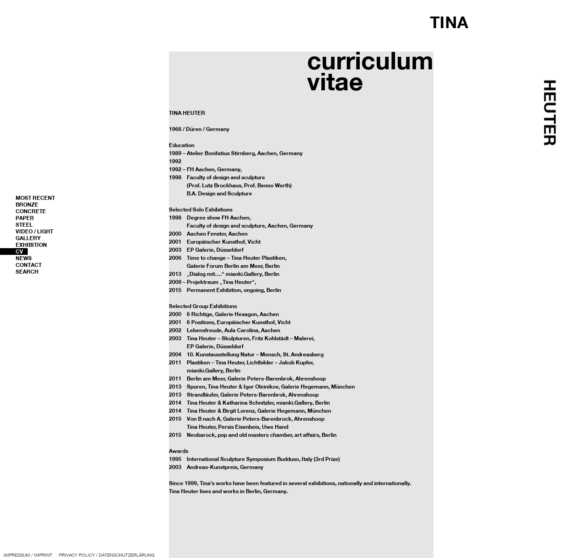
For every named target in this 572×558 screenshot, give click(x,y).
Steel (24, 224)
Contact (29, 265)
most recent (35, 197)
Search (27, 271)
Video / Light (34, 231)
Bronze (27, 204)
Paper (25, 218)
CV (19, 251)
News (24, 258)
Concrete (31, 211)
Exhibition (31, 244)
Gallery (28, 238)
